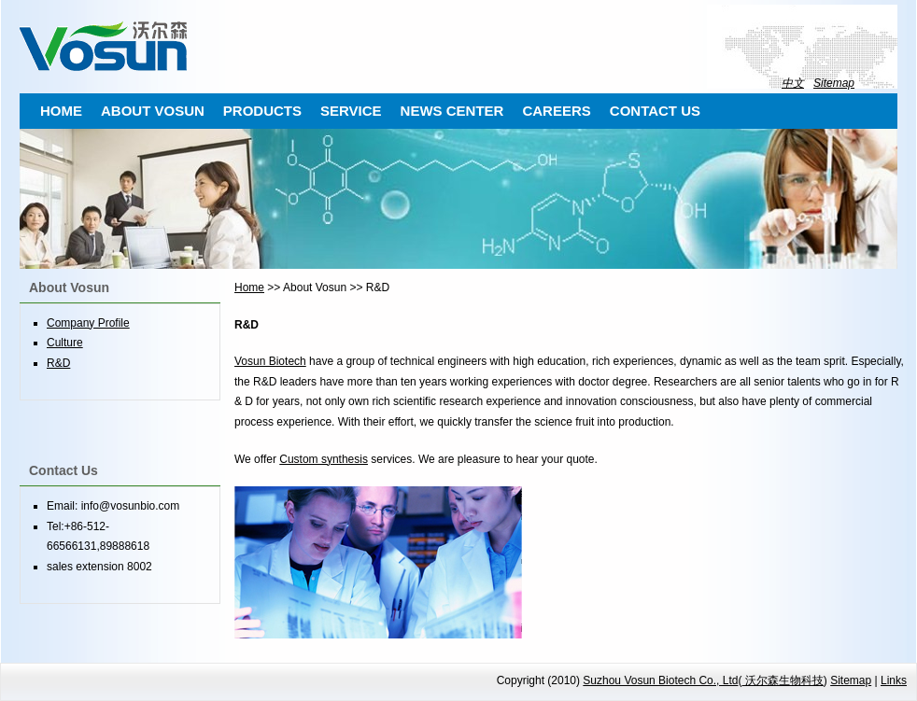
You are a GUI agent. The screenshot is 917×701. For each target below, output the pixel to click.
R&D (58, 363)
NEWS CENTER (452, 111)
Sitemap (833, 83)
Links (894, 680)
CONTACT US (655, 111)
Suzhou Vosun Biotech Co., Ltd (660, 680)
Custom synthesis (323, 459)
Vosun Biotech (270, 361)
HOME (61, 111)
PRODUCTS (262, 111)
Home (249, 287)
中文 (793, 83)
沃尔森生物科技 (782, 680)
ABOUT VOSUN (153, 111)
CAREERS (556, 111)
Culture (65, 342)
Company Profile (88, 322)
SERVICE (351, 111)
